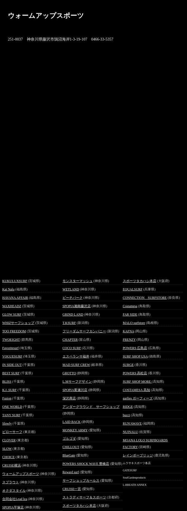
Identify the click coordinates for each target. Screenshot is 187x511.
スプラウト (10, 482)
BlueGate (69, 455)
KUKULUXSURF (14, 281)
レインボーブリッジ (138, 455)
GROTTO (69, 373)
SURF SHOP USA (135, 356)
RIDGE (128, 407)
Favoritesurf (10, 348)
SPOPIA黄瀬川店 (75, 390)
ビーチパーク (73, 298)
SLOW (7, 449)
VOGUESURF (12, 356)
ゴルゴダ (69, 439)
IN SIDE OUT (12, 365)
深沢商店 (69, 398)
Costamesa (130, 306)
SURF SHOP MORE (137, 382)
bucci (126, 415)
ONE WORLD (12, 407)
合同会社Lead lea (14, 499)
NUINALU (130, 432)
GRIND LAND (73, 314)
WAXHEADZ (11, 306)
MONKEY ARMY (75, 430)
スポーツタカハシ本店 (79, 506)
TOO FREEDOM (14, 331)
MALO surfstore (134, 323)
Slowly (7, 423)
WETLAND (71, 289)
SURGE (128, 365)
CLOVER (9, 440)
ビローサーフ (12, 432)
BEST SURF (11, 373)
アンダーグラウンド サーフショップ (91, 407)
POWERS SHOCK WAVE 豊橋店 (86, 464)
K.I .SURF (9, 390)
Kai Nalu (8, 289)
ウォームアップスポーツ (20, 474)
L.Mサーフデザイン (77, 382)
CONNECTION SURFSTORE (145, 298)
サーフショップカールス (81, 480)
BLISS (6, 382)
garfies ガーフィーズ (138, 398)
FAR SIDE (130, 314)
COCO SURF (72, 348)
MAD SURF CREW (76, 365)
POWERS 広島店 (135, 348)
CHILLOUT (71, 447)
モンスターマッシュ (78, 281)
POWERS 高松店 (135, 373)
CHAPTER (70, 340)
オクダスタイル (14, 491)
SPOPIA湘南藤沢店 (77, 306)
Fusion (6, 398)
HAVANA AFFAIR (15, 298)
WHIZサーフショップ (18, 323)
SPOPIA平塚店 (13, 507)
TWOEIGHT (11, 340)
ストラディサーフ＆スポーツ (84, 497)
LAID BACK (72, 422)
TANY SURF (11, 415)
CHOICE (8, 457)
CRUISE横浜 (11, 465)
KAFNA (128, 331)
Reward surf (71, 472)
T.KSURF (69, 323)
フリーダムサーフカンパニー (84, 331)
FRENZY (129, 340)
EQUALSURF (133, 289)
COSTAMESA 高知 (136, 390)
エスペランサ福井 (76, 356)
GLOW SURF (11, 314)
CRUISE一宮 (72, 489)
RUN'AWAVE (132, 423)
